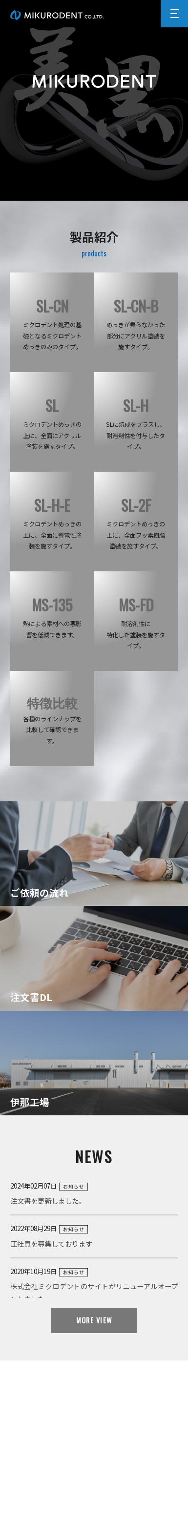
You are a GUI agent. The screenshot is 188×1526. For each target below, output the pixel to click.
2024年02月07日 (94, 1194)
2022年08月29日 (94, 1237)
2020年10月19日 (94, 1286)
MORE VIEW (94, 1320)
